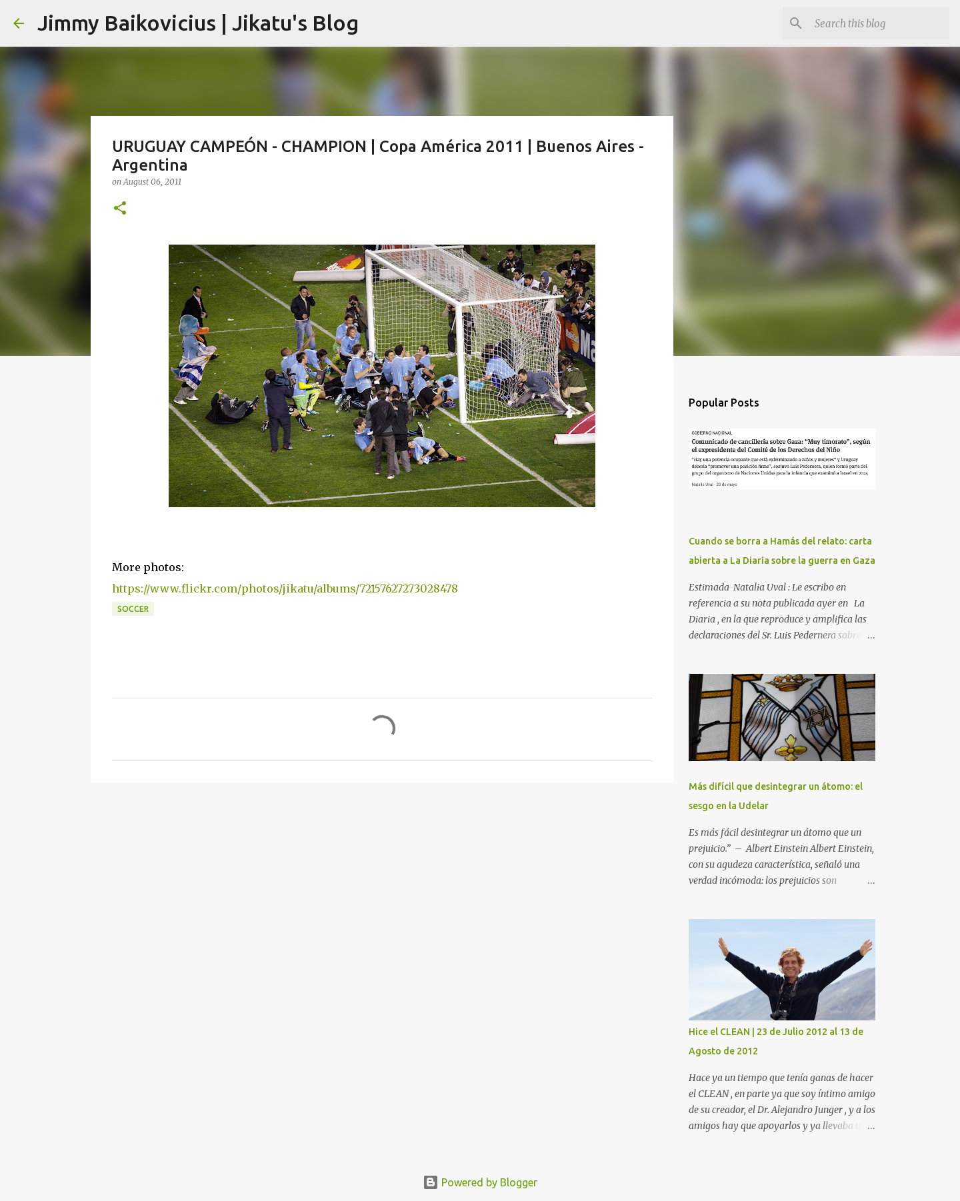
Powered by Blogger (480, 1182)
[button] (120, 209)
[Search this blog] (879, 23)
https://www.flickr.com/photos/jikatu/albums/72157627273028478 (285, 588)
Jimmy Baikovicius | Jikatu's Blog (198, 23)
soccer (133, 608)
